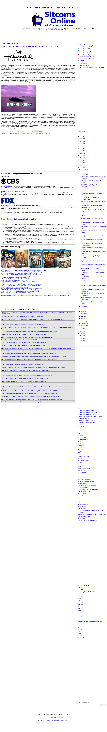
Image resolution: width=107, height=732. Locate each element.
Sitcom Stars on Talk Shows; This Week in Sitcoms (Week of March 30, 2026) (25, 384)
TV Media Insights (82, 487)
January (83, 325)
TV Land (80, 629)
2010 (81, 331)
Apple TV (80, 590)
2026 (81, 134)
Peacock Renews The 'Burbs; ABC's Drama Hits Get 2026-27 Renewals (24, 340)
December (84, 169)
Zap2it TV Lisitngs (82, 424)
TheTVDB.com (82, 508)
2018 (81, 153)
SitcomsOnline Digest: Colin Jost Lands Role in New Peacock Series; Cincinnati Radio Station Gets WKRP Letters (35, 367)
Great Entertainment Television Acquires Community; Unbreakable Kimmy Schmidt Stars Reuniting (31, 331)
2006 (81, 340)
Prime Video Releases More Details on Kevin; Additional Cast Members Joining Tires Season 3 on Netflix (32, 373)
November (84, 172)
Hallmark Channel (27, 133)
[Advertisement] (53, 37)
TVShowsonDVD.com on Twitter (86, 422)
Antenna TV (81, 496)
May (82, 316)
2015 (81, 160)
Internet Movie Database (84, 447)
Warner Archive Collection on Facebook (88, 489)
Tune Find (80, 498)
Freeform (80, 602)
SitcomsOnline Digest (83, 65)
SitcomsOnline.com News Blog (53, 7)
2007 (81, 338)
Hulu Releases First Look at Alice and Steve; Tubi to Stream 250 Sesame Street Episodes (28, 375)
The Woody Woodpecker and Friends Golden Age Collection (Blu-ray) (23, 288)
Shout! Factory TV (82, 623)
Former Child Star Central (84, 473)
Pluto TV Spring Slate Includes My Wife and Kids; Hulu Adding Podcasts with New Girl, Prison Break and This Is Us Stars (37, 322)
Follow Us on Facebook (86, 47)
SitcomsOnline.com (57, 717)
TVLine (79, 433)
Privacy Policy (49, 723)
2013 (81, 165)
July (82, 311)
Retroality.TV (81, 470)
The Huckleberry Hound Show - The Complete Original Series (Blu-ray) (23, 272)
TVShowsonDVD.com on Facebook (87, 420)
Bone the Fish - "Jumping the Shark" (87, 520)
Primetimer (80, 445)
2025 (81, 136)
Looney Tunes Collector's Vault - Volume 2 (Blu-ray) (18, 292)
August (83, 309)
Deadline (80, 441)
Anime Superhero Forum (84, 479)
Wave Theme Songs (83, 504)
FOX (79, 600)
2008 (81, 336)
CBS (79, 594)
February (83, 323)
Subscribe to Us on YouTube (87, 56)
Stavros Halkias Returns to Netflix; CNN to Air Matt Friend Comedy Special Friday (26, 316)
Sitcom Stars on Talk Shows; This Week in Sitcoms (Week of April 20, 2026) (25, 324)
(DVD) (35, 276)
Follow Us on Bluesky (85, 51)
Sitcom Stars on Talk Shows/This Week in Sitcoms (91, 67)
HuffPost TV (81, 458)
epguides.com (81, 452)
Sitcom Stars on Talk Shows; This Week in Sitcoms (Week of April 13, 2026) (25, 345)
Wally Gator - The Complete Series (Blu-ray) (16, 287)
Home (38, 139)
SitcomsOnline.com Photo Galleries (87, 414)
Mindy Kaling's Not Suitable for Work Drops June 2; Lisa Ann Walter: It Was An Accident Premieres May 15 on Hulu (35, 356)
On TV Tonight (81, 518)
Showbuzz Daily (82, 429)
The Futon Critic (82, 437)
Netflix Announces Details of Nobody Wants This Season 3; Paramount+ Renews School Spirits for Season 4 (33, 396)
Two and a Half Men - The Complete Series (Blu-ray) (19, 283)
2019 (81, 150)
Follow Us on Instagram (86, 54)
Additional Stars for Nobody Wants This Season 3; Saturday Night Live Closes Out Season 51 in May (31, 353)
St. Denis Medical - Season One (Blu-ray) (16, 277)
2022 (81, 143)
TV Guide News (82, 431)
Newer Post (4, 139)
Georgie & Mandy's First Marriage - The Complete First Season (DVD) (23, 274)
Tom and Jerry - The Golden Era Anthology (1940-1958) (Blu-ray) (22, 284)
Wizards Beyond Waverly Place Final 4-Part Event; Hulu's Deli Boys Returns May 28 (27, 370)
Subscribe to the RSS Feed (87, 58)
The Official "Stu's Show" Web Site (87, 485)
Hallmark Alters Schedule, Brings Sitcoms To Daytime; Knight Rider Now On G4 (30, 46)
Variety (79, 443)
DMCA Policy (58, 723)
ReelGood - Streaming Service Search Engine (90, 621)
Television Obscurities (83, 460)
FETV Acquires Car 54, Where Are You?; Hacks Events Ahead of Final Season (25, 342)
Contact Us (81, 60)
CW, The (80, 596)
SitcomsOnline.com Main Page (86, 410)
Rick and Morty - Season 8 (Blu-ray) (14, 280)
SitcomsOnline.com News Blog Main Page (56, 720)
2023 (81, 141)
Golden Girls (17, 133)
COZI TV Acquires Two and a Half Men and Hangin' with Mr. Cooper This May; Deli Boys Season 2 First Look (34, 319)
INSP (79, 502)
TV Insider (80, 435)
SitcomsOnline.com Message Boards (87, 412)
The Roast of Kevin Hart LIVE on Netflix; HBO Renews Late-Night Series (24, 402)
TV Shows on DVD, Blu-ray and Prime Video (44, 295)
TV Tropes (80, 512)
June (82, 314)
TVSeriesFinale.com (83, 439)
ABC (79, 587)
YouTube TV (81, 638)
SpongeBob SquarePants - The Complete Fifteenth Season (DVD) (22, 281)
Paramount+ (81, 612)
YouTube (80, 635)
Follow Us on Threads (85, 52)
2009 (81, 333)
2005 (81, 343)
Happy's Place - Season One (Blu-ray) (15, 278)
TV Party (80, 477)
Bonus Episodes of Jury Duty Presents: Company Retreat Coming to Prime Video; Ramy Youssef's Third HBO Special (36, 362)
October (83, 174)
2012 (81, 167)
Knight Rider (38, 133)
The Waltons (46, 133)
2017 (81, 155)
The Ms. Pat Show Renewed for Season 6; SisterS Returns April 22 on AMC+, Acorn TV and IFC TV (31, 391)
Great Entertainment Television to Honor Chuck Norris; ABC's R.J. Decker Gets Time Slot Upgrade (31, 393)
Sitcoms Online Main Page (86, 45)
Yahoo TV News (82, 427)
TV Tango (80, 462)
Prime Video (81, 619)
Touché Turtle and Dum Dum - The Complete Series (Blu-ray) (21, 273)
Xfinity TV (80, 633)
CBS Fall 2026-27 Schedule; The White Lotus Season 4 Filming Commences (25, 334)
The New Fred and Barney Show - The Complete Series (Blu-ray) (22, 290)
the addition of (25, 82)
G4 (12, 133)
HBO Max (80, 604)
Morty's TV (80, 454)
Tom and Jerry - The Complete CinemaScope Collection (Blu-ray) (22, 291)
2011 (81, 328)
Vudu (79, 631)
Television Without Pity (84, 475)
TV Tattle (80, 464)
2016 (81, 158)
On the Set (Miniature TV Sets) (86, 481)
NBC (79, 608)
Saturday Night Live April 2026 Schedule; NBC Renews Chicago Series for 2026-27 (27, 381)
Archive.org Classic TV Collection (86, 592)
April (82, 318)
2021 (81, 146)
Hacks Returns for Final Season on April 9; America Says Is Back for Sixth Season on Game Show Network (33, 399)
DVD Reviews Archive (63, 295)
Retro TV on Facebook (84, 468)
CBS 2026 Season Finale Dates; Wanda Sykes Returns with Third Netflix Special (26, 378)
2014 (81, 162)
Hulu (79, 606)
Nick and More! (82, 483)
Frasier (8, 133)
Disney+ (80, 598)
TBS (79, 625)
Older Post (72, 139)
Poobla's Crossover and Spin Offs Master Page (90, 510)
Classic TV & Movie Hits (84, 456)
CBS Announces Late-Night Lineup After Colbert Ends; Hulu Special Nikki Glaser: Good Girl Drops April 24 (33, 359)
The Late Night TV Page (84, 491)
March (83, 321)
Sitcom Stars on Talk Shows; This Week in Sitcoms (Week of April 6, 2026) (24, 364)
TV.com (80, 450)
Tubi (79, 627)
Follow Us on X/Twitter (85, 49)
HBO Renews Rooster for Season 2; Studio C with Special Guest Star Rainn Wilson (27, 351)
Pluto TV (80, 617)
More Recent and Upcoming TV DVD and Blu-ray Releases (16, 295)
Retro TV (80, 466)
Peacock (80, 615)
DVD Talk (80, 500)
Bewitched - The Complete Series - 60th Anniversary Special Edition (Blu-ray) (25, 270)
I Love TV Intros (82, 506)
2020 (81, 148)
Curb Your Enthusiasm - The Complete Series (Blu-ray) (19, 276)
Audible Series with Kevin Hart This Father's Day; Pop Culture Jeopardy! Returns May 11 (28, 337)
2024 (81, 138)
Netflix (79, 610)
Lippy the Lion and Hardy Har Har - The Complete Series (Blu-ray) (22, 285)
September (84, 306)
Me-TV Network (82, 493)
